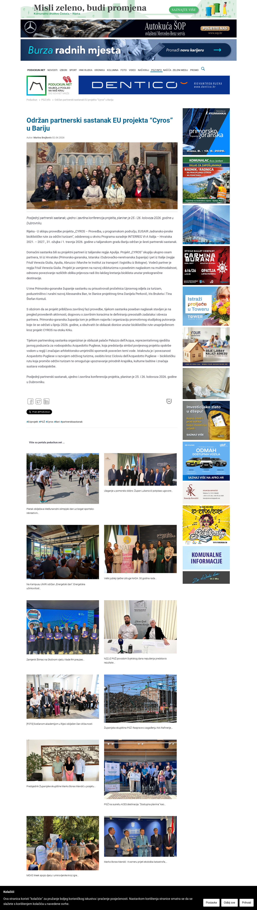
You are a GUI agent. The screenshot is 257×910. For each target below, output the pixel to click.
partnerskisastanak (72, 421)
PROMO (194, 70)
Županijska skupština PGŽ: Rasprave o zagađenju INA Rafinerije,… (138, 727)
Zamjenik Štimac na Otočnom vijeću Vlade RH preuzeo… (56, 659)
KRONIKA (100, 70)
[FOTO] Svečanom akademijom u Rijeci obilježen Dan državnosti (59, 724)
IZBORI (63, 70)
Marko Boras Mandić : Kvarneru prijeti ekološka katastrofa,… (135, 861)
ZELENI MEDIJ (180, 70)
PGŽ (42, 421)
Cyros (50, 421)
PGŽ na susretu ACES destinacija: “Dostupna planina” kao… (135, 804)
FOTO (124, 70)
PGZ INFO (156, 70)
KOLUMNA (112, 70)
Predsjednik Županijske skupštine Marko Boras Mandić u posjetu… (61, 786)
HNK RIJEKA (85, 70)
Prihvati (246, 902)
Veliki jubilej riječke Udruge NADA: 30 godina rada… (130, 578)
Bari (57, 421)
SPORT (73, 70)
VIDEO (132, 70)
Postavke (211, 902)
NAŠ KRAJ (143, 70)
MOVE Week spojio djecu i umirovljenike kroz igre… (53, 875)
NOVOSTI (52, 70)
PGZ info (46, 99)
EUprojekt (33, 421)
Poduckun (32, 99)
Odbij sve (229, 902)
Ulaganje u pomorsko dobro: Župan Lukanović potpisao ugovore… (138, 490)
